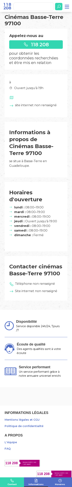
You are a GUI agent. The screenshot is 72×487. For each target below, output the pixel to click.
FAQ (8, 448)
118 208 (36, 44)
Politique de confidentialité (24, 426)
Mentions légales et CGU (22, 419)
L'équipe (11, 442)
